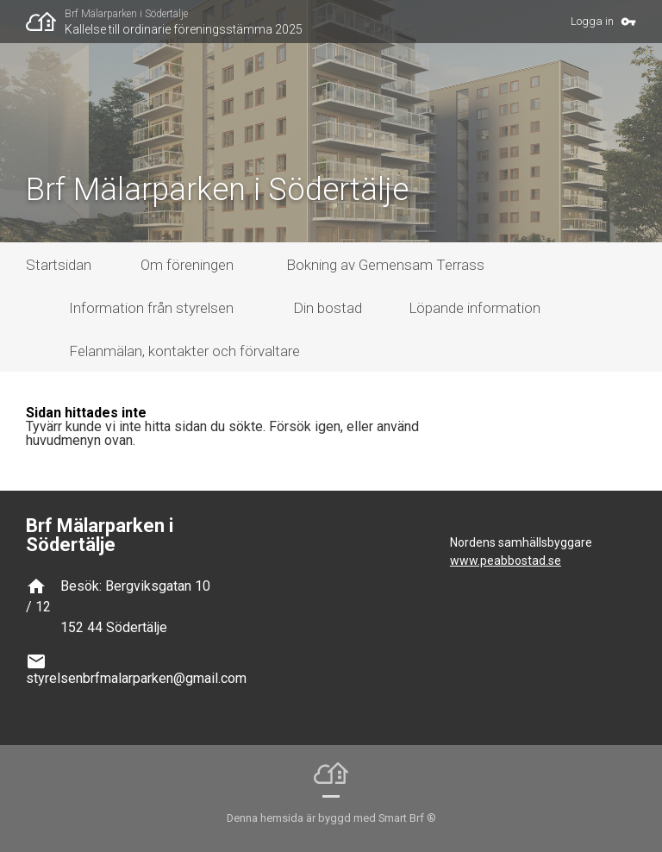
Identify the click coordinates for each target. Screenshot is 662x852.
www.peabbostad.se (505, 560)
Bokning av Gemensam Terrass (385, 264)
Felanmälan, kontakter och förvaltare (184, 351)
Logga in (592, 21)
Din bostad (327, 307)
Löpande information (474, 307)
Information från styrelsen (151, 307)
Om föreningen (187, 264)
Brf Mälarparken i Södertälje (126, 14)
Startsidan (58, 264)
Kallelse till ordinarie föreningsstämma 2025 (184, 29)
